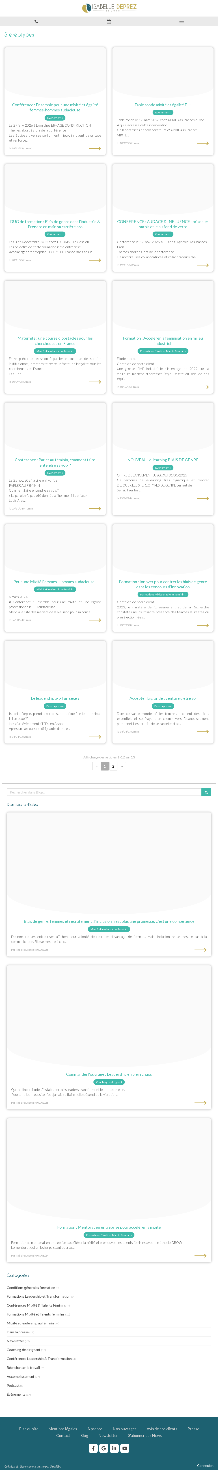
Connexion (205, 1465)
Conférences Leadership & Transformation (39, 1358)
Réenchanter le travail (23, 1367)
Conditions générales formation (31, 1287)
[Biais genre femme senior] (109, 863)
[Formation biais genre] (163, 428)
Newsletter (15, 1341)
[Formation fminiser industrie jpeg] (163, 306)
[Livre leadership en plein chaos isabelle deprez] (109, 1016)
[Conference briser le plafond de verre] (163, 189)
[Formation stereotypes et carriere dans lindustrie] (55, 189)
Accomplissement (20, 1376)
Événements (16, 1394)
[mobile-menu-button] (181, 21)
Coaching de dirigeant (23, 1349)
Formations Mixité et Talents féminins (36, 1314)
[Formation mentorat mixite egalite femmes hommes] (109, 1169)
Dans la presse (18, 1332)
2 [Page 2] (113, 766)
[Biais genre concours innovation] (163, 549)
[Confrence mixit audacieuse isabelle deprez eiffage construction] (55, 72)
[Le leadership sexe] (55, 666)
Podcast (13, 1385)
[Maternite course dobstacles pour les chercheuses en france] (55, 306)
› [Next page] (122, 766)
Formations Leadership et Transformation (38, 1296)
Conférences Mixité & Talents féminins (36, 1305)
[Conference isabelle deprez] (55, 549)
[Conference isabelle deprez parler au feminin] (55, 428)
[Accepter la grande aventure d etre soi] (163, 666)
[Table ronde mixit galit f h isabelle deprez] (163, 72)
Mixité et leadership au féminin (30, 1323)
